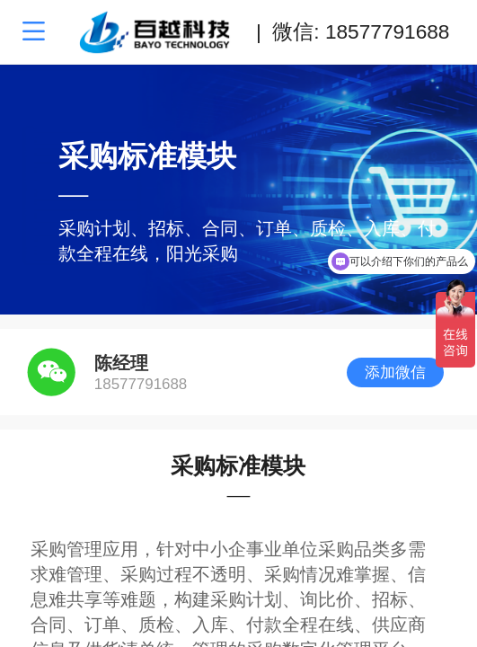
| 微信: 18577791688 (353, 31)
